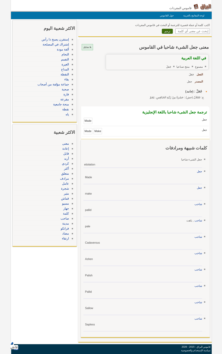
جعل (198, 171)
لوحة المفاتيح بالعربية (193, 15)
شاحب (197, 204)
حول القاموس (166, 15)
